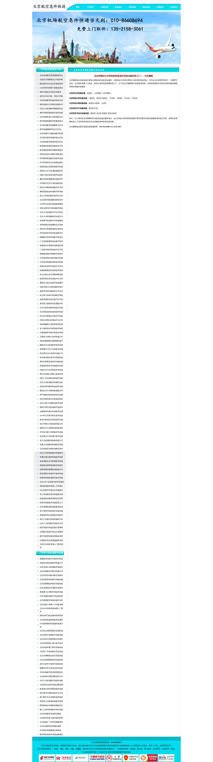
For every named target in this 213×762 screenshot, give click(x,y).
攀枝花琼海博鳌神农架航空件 (51, 179)
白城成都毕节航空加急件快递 (51, 333)
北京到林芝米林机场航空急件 (51, 449)
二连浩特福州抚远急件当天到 (51, 250)
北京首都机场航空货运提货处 (51, 596)
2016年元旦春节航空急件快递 (51, 415)
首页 (77, 7)
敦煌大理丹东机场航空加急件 (51, 407)
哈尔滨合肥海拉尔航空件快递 (51, 316)
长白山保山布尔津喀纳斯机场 (51, 274)
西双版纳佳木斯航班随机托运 (51, 705)
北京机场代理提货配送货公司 (51, 676)
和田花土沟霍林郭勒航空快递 (51, 701)
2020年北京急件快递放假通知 (51, 204)
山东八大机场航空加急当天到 (51, 523)
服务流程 (146, 7)
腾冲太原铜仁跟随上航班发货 (51, 374)
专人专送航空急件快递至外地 (51, 494)
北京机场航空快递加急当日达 (51, 142)
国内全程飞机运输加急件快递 (51, 615)
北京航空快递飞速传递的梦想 (51, 718)
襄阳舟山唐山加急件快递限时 (51, 283)
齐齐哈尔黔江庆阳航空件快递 (51, 432)
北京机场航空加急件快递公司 (51, 571)
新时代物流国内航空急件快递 (51, 113)
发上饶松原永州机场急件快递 (51, 328)
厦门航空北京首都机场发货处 (51, 697)
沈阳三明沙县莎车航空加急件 (51, 175)
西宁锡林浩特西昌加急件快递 (51, 395)
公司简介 (90, 7)
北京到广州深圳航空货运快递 (51, 651)
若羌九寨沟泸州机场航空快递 (51, 208)
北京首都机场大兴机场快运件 (51, 117)
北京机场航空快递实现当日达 (51, 100)
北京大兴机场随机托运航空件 (51, 216)
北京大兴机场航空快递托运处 (51, 382)
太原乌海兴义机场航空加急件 (51, 567)
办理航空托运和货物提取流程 (51, 540)
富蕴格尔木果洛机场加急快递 (51, 245)
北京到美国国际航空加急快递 (51, 660)
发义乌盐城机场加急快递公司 (51, 440)
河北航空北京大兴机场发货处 (51, 183)
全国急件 (160, 7)
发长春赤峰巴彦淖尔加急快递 (51, 357)
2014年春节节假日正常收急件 (51, 490)
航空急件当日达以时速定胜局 (51, 84)
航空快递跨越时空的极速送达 (51, 121)
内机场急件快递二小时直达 (52, 486)
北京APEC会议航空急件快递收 (52, 482)
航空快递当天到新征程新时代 (51, 104)
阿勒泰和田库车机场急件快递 (51, 366)
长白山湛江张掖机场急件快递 (51, 403)
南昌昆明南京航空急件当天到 (51, 299)
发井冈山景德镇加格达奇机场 (51, 229)
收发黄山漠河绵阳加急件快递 (51, 689)
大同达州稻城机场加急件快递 (51, 262)
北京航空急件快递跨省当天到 (51, 138)
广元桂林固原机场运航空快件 (51, 241)
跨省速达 (118, 7)
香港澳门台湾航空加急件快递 (51, 592)
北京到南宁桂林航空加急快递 (51, 635)
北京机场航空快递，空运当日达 (94, 752)
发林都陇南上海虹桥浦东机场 (51, 324)
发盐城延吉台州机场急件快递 (51, 461)
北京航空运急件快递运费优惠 (51, 685)
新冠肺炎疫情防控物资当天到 (51, 146)
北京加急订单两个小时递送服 (51, 604)
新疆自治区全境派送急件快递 (51, 668)
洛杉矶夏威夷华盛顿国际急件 (51, 341)
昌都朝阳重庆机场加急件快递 (51, 270)
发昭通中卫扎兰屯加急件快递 (51, 349)
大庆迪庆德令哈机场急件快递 (51, 258)
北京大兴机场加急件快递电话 (51, 453)
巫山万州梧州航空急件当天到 (51, 196)
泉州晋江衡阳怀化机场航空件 (51, 303)
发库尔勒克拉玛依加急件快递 (51, 420)
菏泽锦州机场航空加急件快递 (51, 158)
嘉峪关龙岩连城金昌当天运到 (51, 291)
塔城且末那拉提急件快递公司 (51, 563)
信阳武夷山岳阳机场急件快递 (51, 167)
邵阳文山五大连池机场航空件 (51, 171)
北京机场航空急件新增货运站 (51, 672)
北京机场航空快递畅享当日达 (51, 125)
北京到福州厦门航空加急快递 (51, 647)
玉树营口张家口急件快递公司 (51, 337)
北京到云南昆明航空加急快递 (51, 631)
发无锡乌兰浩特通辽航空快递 (51, 436)
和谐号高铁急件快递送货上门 (51, 503)
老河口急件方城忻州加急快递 (51, 664)
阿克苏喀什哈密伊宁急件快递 (51, 474)
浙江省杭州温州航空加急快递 (51, 511)
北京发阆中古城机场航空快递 (51, 133)
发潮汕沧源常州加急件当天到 (51, 266)
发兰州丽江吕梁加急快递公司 (51, 424)
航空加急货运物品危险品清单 (51, 536)
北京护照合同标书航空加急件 (51, 575)
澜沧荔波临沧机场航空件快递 (51, 191)
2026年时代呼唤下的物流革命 (51, 88)
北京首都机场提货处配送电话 (51, 507)
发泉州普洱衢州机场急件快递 (51, 386)
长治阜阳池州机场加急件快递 (51, 312)
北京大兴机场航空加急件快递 (51, 680)
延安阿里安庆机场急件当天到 (51, 279)
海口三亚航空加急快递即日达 (51, 519)
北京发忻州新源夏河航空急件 (51, 200)
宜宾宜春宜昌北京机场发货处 (51, 399)
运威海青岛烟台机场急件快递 (51, 411)
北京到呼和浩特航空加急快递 (51, 579)
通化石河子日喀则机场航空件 (51, 391)
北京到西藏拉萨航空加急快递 (51, 584)
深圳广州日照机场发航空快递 (51, 378)
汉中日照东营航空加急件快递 (51, 308)
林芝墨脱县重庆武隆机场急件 (51, 150)
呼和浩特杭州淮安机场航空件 (51, 233)
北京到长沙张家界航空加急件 (51, 639)
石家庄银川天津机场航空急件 (51, 287)
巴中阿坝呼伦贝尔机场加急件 (51, 162)
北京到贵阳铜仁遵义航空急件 (51, 643)
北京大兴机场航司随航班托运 (51, 109)
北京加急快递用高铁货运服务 (51, 620)
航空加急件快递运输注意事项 (51, 527)
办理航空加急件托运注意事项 (51, 532)
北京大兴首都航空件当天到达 (51, 212)
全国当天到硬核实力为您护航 (51, 80)
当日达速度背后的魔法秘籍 (50, 726)
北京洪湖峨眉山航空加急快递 (51, 656)
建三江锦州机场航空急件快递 (51, 710)
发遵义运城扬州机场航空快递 (51, 445)
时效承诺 (132, 7)
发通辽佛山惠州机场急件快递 (51, 457)
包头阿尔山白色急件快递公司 (51, 353)
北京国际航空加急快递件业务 (51, 600)
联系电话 (174, 7)
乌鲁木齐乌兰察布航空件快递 (51, 370)
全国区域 (104, 7)
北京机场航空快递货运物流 (50, 714)
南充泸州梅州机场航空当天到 (51, 187)
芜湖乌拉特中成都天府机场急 (51, 154)
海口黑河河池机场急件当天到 (51, 693)
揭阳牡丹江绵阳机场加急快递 (51, 428)
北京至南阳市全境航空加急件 (51, 588)
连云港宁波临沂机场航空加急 (51, 295)
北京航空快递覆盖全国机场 (50, 730)
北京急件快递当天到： (52, 70)
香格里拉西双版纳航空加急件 (51, 465)
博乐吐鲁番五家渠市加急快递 (51, 362)
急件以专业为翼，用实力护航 (51, 96)
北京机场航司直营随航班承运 (51, 75)
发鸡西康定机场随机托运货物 (51, 225)
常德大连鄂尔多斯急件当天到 (51, 320)
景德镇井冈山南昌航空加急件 (51, 515)
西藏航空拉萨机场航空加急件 (51, 237)
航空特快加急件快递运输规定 (51, 734)
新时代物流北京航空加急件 (50, 92)
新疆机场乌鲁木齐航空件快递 (51, 559)
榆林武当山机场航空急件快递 (51, 345)
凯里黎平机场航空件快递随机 (51, 221)
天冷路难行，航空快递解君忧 (51, 722)
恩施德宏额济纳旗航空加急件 (51, 254)
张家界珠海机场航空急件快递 (51, 478)
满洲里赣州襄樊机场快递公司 (51, 469)
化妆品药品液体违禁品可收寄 (51, 498)
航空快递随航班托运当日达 (50, 129)
